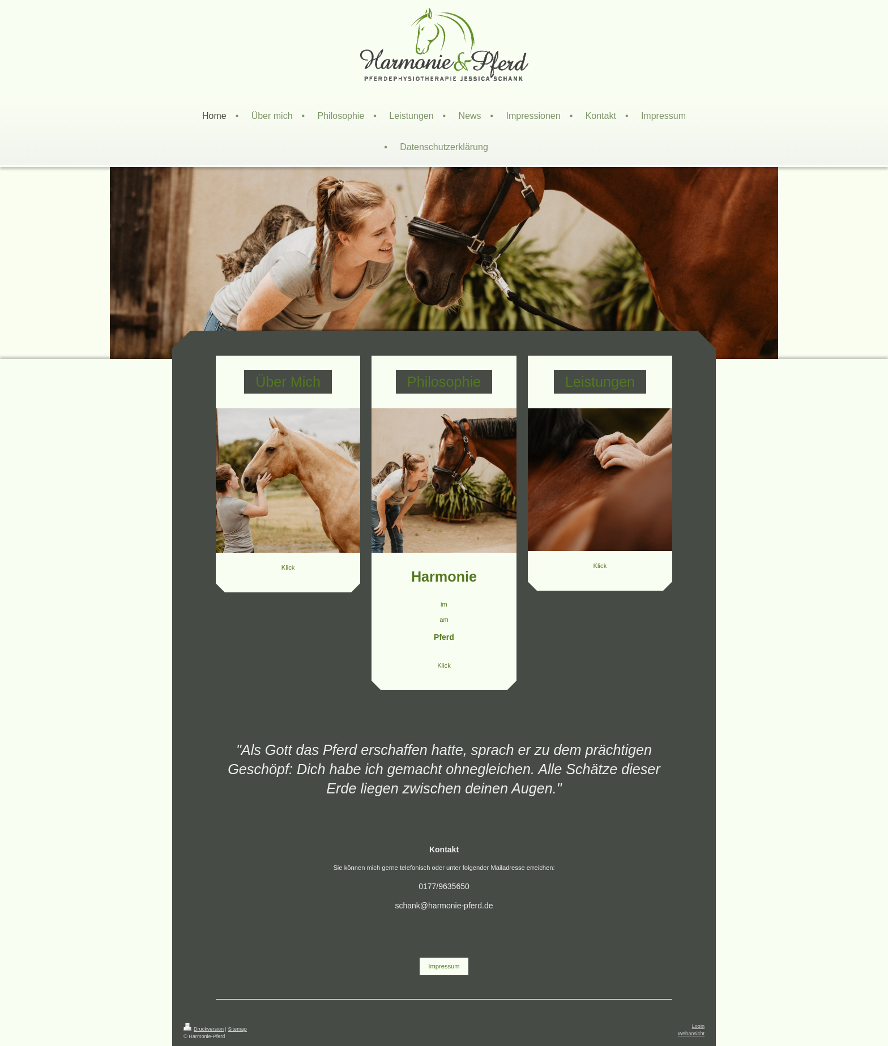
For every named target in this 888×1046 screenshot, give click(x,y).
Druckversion (203, 1029)
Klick (288, 567)
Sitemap (237, 1029)
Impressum (443, 966)
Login (698, 1026)
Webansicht (691, 1033)
